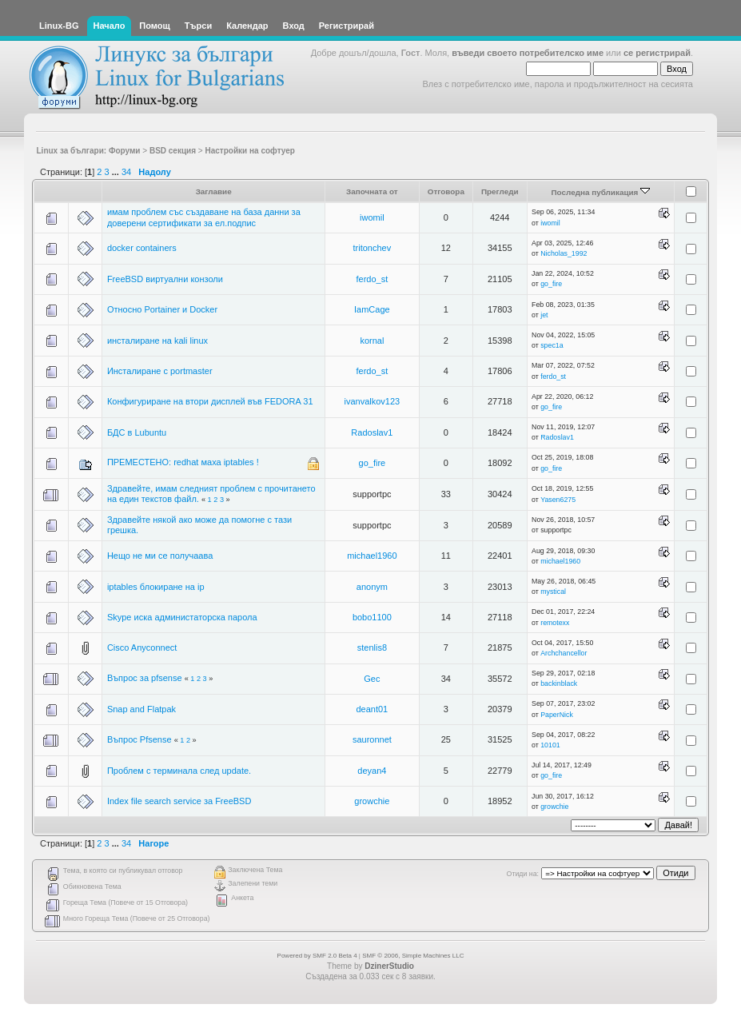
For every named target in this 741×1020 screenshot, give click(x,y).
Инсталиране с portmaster (160, 371)
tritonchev (372, 248)
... (117, 172)
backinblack (558, 683)
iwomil (372, 217)
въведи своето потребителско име (528, 53)
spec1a (551, 345)
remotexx (554, 623)
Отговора (446, 191)
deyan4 (371, 770)
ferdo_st (372, 279)
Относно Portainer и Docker (162, 309)
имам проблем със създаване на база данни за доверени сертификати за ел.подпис (204, 217)
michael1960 (371, 555)
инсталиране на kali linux (157, 340)
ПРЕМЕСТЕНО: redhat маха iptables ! (183, 462)
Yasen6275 (558, 500)
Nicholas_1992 (563, 253)
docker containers (142, 248)
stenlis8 (372, 647)
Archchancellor (563, 653)
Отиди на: (523, 874)
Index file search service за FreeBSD (179, 801)
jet (544, 315)
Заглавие (214, 191)
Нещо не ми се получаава (160, 555)
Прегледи (500, 191)
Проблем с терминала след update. (179, 770)
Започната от (372, 191)
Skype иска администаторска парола (182, 617)
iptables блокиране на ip (156, 587)
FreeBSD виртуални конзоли (165, 279)
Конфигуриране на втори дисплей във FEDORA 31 (210, 401)
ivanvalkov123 (372, 401)
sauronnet (372, 739)
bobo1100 (372, 617)
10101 (550, 745)
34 (126, 172)
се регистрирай (657, 53)
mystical (553, 592)
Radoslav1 (371, 432)
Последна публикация (600, 192)
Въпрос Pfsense (139, 739)
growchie (371, 801)
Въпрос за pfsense (144, 678)
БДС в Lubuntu (136, 432)
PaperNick (556, 715)
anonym (372, 587)
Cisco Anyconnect (142, 647)
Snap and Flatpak (141, 709)
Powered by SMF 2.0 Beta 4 (317, 955)
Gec (372, 678)
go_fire (551, 284)
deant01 (372, 709)
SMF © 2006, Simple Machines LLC (413, 955)
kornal (372, 340)
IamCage (372, 309)
